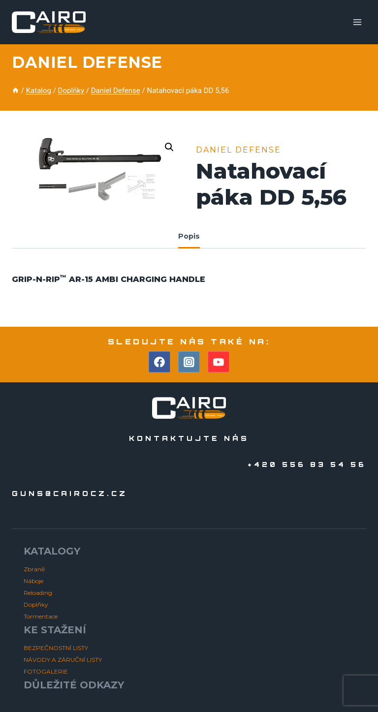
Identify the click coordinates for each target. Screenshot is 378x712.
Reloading (38, 592)
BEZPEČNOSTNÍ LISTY (56, 647)
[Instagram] (189, 362)
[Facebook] (159, 362)
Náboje (33, 581)
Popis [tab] (189, 236)
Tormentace (41, 616)
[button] (169, 147)
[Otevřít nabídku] (357, 22)
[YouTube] (218, 362)
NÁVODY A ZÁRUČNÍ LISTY (63, 659)
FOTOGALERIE (46, 671)
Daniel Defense (87, 62)
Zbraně (34, 569)
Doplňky (36, 604)
